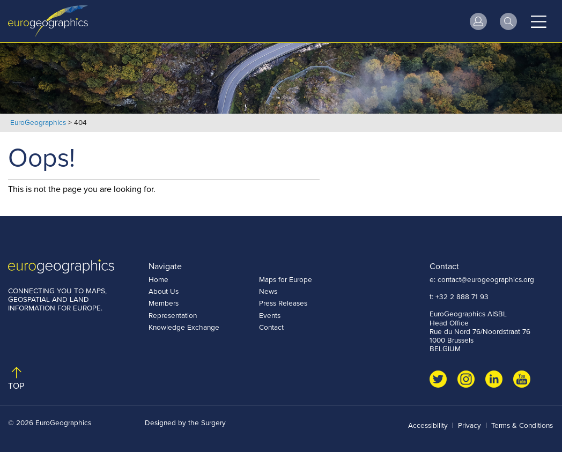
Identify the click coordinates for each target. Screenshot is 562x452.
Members (164, 303)
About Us (164, 291)
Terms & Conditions (522, 425)
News (268, 291)
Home (158, 279)
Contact (271, 327)
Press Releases (283, 303)
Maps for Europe (285, 279)
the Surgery (207, 422)
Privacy (469, 425)
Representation (173, 315)
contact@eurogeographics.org (486, 279)
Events (269, 315)
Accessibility (428, 425)
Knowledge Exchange (184, 327)
